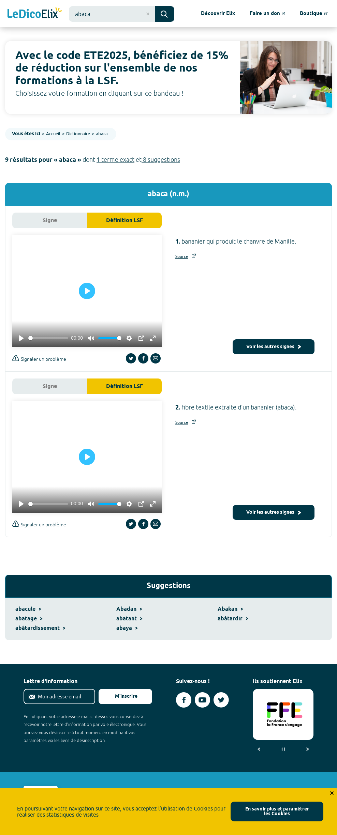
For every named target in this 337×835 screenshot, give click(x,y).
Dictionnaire (78, 133)
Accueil (53, 133)
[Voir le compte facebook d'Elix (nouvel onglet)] (183, 700)
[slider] (48, 338)
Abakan (230, 609)
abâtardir (233, 618)
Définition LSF (124, 220)
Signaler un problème (39, 358)
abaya (126, 628)
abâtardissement (40, 628)
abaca (102, 133)
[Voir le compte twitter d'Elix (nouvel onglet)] (221, 700)
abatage (28, 618)
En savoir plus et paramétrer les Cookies (277, 811)
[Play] (21, 338)
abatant (129, 618)
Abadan (129, 609)
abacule (28, 609)
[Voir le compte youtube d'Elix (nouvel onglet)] (202, 700)
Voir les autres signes (273, 347)
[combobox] (112, 14)
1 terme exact (115, 159)
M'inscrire (120, 696)
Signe (50, 220)
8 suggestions (161, 159)
